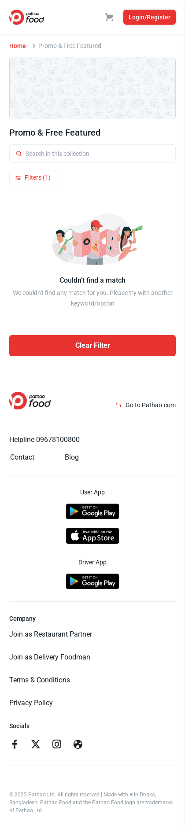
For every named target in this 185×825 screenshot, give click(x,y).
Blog (72, 457)
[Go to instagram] (57, 745)
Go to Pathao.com (145, 405)
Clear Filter (92, 345)
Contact (22, 457)
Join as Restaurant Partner (50, 634)
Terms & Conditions (39, 680)
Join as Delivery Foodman (49, 657)
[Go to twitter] (35, 745)
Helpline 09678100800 (44, 439)
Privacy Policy (31, 703)
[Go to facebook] (14, 745)
